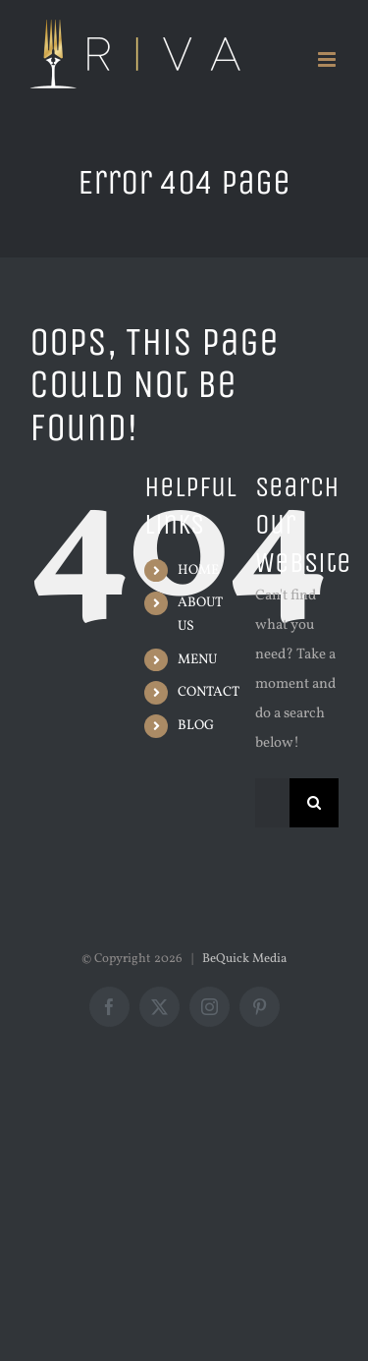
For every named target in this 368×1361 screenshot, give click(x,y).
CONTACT (208, 692)
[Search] (314, 802)
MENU (197, 660)
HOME (198, 570)
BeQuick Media (244, 959)
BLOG (196, 725)
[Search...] (272, 802)
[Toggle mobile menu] (328, 59)
